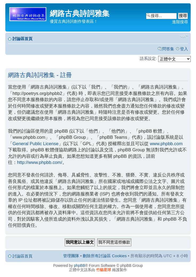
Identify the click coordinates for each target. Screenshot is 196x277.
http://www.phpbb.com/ (39, 162)
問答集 (168, 49)
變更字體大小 (184, 36)
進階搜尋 (180, 22)
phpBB (79, 265)
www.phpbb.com (166, 143)
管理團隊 (71, 255)
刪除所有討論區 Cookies (105, 255)
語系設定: (148, 58)
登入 (184, 49)
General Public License (36, 143)
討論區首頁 (22, 38)
